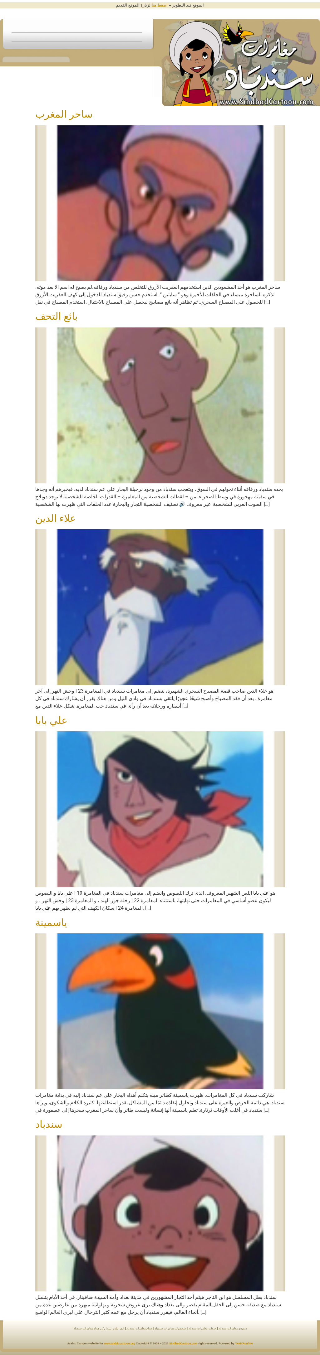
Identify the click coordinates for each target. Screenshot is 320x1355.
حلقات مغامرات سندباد (202, 1328)
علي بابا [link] (261, 893)
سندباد (48, 1124)
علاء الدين (55, 518)
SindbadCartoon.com (183, 1343)
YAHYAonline (244, 1343)
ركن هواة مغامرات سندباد (89, 1328)
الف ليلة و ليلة (115, 1328)
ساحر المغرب (64, 114)
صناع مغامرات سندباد (139, 1328)
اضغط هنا (160, 5)
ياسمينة (51, 922)
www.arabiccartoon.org (119, 1343)
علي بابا (51, 720)
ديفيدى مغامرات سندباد (233, 1328)
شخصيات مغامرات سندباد (170, 1328)
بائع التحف (56, 316)
